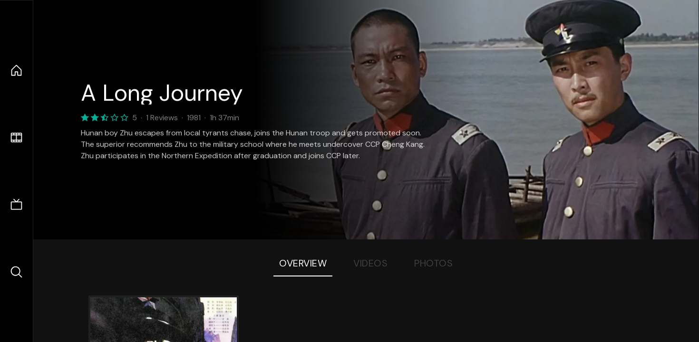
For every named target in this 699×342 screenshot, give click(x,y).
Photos (433, 263)
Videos (370, 263)
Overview (303, 263)
